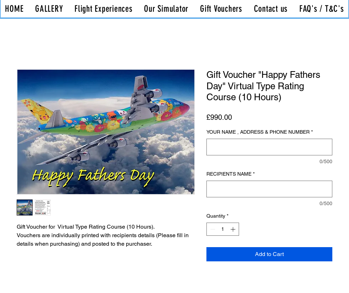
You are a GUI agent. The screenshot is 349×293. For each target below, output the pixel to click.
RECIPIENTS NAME (230, 174)
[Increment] (233, 229)
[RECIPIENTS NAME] (269, 189)
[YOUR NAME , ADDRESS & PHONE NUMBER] (269, 147)
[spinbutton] (222, 229)
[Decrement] (211, 229)
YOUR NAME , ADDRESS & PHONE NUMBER (259, 132)
